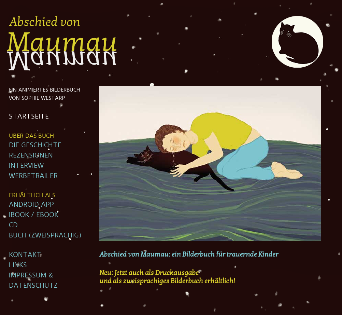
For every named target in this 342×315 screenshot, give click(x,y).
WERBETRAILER (33, 176)
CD (13, 225)
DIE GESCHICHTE (35, 145)
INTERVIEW (26, 165)
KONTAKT (25, 255)
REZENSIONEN (31, 155)
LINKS (18, 265)
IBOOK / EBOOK (33, 215)
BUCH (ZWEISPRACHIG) (45, 235)
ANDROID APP (31, 204)
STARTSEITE (29, 116)
